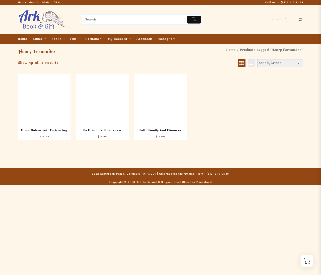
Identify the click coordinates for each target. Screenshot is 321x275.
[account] (280, 19)
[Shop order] (280, 63)
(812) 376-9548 (292, 2)
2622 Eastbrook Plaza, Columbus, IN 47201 (124, 173)
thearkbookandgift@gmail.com (181, 173)
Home (231, 50)
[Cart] (300, 19)
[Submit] (194, 20)
